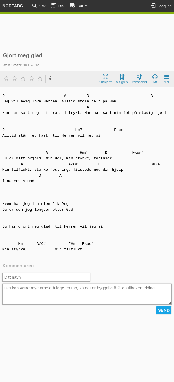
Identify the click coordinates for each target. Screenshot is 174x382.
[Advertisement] (87, 33)
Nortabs (12, 6)
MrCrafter (14, 65)
